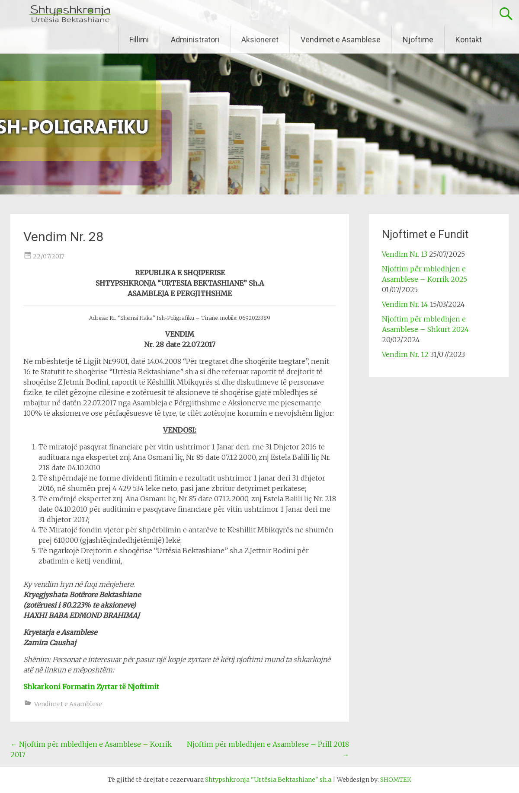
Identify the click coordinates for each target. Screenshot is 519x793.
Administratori (195, 39)
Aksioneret (260, 39)
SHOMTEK (395, 779)
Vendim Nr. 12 (405, 354)
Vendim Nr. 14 (405, 304)
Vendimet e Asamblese (341, 39)
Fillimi (139, 39)
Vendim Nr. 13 (404, 254)
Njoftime (418, 39)
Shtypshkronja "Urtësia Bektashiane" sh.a (268, 779)
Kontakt (468, 39)
